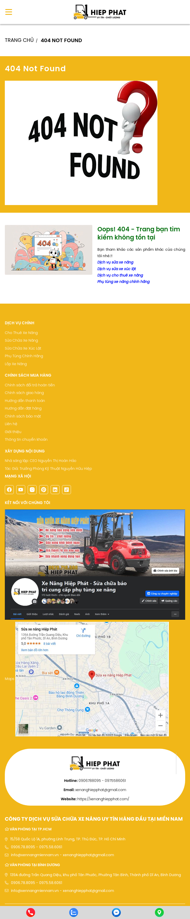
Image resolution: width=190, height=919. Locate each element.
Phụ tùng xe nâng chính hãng (123, 281)
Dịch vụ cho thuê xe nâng (120, 275)
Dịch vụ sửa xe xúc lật (116, 268)
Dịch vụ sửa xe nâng (115, 262)
